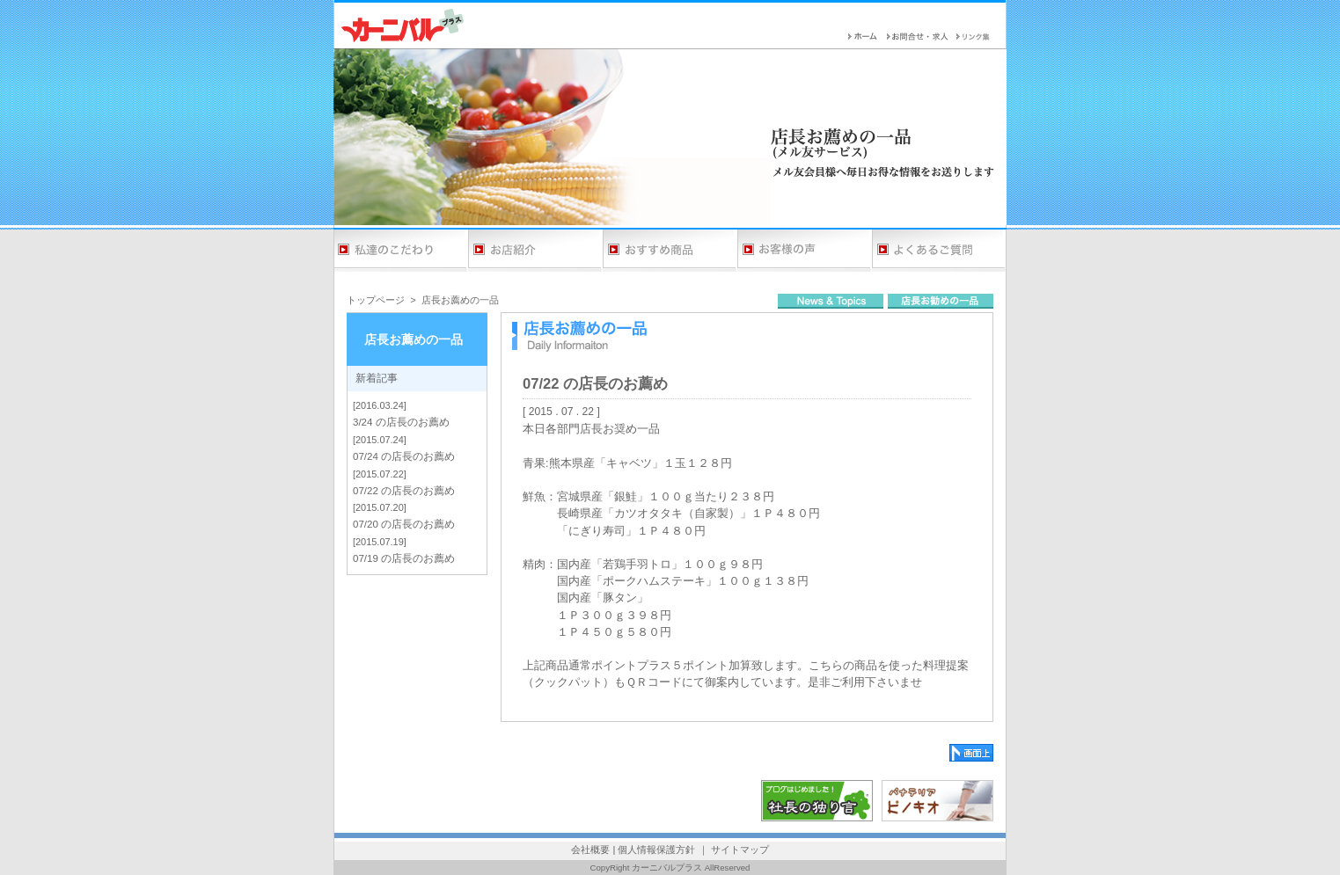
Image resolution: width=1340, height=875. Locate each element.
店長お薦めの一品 (460, 300)
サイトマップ (740, 849)
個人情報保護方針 (656, 849)
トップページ (376, 300)
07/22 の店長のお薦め (404, 490)
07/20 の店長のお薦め (404, 524)
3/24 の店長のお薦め (401, 422)
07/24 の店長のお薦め (404, 456)
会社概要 (590, 849)
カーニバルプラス (667, 867)
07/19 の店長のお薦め (404, 558)
